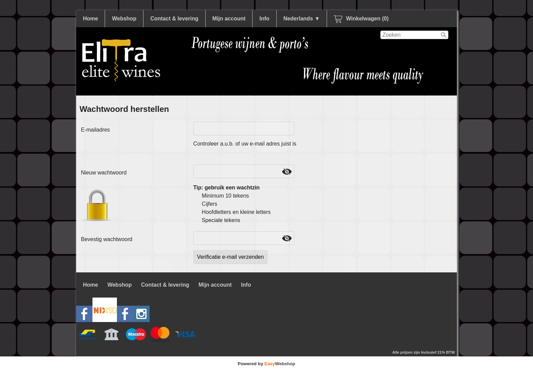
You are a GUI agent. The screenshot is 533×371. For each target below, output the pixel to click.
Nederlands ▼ (301, 18)
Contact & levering (174, 18)
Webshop (124, 18)
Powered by (266, 363)
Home (90, 18)
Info (264, 18)
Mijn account (229, 18)
